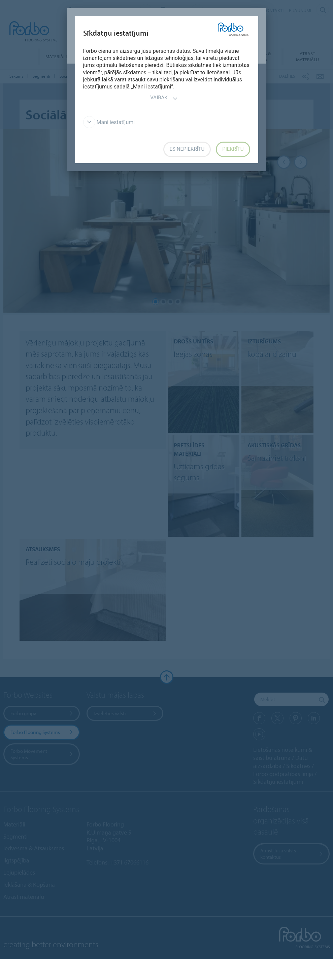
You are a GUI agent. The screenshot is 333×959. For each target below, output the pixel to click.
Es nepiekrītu (187, 149)
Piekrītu (232, 149)
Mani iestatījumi (109, 122)
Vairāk (163, 98)
